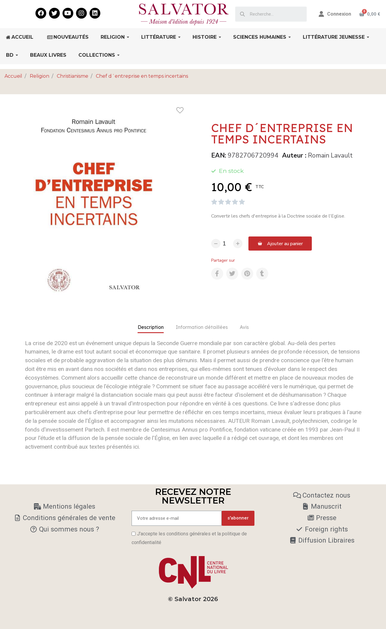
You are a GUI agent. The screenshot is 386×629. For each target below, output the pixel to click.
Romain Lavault (330, 155)
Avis (244, 327)
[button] (280, 243)
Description (151, 327)
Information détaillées (202, 327)
